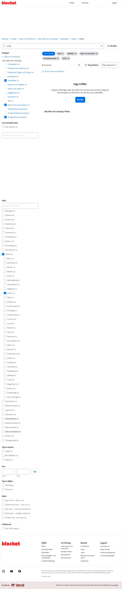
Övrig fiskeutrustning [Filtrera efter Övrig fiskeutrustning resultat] (18, 109)
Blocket (5, 39)
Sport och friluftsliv (27, 39)
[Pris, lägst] (8, 472)
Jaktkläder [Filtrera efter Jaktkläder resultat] (13, 80)
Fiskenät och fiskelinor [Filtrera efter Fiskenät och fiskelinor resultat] (18, 68)
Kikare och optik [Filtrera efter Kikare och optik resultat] (16, 89)
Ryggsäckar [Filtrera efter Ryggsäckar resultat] (14, 93)
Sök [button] (34, 472)
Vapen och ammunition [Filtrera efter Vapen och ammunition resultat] (19, 105)
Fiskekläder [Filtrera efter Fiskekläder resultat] (14, 64)
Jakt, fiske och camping (47, 39)
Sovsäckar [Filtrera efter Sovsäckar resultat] (13, 97)
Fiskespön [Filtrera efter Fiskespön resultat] (13, 76)
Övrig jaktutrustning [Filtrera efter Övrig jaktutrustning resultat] (17, 117)
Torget (13, 39)
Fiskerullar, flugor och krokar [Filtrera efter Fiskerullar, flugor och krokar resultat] (21, 72)
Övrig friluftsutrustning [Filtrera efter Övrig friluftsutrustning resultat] (18, 113)
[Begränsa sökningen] (20, 206)
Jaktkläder (64, 39)
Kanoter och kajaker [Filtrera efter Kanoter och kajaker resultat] (17, 84)
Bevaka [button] (80, 100)
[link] (11, 56)
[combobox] (53, 46)
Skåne (73, 39)
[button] (112, 46)
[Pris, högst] (23, 472)
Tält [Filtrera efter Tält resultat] (10, 101)
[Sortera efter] (109, 65)
